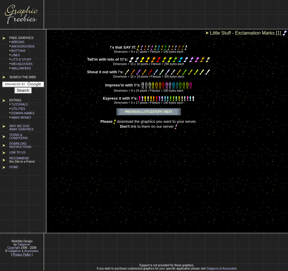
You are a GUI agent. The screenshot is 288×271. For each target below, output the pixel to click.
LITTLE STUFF (20, 59)
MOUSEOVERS (21, 64)
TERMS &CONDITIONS (18, 136)
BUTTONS (17, 50)
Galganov (24, 244)
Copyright (13, 247)
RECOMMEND (19, 158)
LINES (14, 55)
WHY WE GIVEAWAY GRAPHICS (21, 128)
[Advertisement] (167, 14)
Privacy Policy (22, 254)
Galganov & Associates (23, 251)
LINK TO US (17, 152)
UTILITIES (17, 108)
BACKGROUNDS (22, 46)
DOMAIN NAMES (22, 113)
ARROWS (17, 42)
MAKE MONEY (20, 117)
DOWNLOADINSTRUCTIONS (20, 145)
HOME (13, 167)
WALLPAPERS (20, 68)
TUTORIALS (18, 104)
